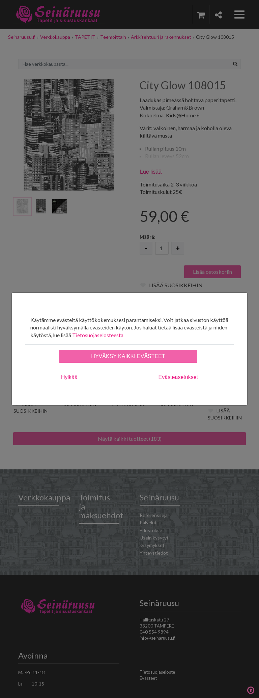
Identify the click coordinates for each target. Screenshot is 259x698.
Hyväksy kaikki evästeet (128, 356)
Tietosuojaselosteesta (97, 335)
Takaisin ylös (250, 689)
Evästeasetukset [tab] (178, 377)
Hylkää (69, 377)
